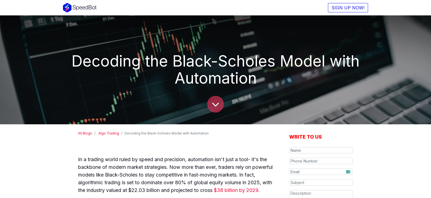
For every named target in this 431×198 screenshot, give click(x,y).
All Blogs (85, 133)
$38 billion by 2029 (236, 190)
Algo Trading (108, 133)
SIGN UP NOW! (347, 7)
